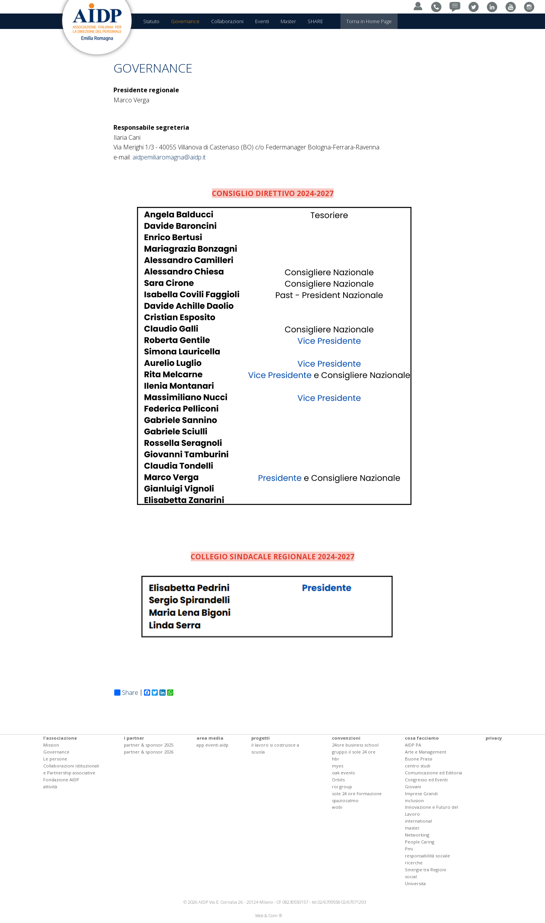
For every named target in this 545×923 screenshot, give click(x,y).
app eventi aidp (212, 745)
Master (288, 21)
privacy (494, 738)
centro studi (417, 766)
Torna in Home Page (369, 21)
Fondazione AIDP (61, 779)
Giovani (413, 786)
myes (337, 766)
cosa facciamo (422, 738)
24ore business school (355, 745)
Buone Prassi (418, 759)
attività (50, 786)
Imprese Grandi (421, 793)
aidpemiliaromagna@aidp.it (169, 157)
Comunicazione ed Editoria (433, 773)
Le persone (55, 759)
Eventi (262, 21)
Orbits (338, 779)
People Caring (419, 842)
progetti (260, 738)
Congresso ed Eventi (426, 779)
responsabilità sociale (427, 856)
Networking (417, 835)
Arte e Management (425, 752)
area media (209, 738)
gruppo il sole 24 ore (354, 752)
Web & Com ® (268, 915)
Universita (415, 883)
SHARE (315, 21)
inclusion (414, 800)
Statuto (151, 21)
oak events (343, 773)
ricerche (414, 862)
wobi (337, 807)
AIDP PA (413, 745)
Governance (56, 752)
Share (126, 692)
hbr (335, 759)
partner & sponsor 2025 (148, 745)
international (418, 821)
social (411, 876)
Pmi (409, 849)
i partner (134, 738)
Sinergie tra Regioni (425, 869)
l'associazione (60, 738)
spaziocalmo (345, 800)
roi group (342, 786)
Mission (51, 745)
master (412, 828)
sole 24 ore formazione (357, 793)
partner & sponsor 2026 (148, 752)
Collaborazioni (227, 21)
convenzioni (346, 738)
